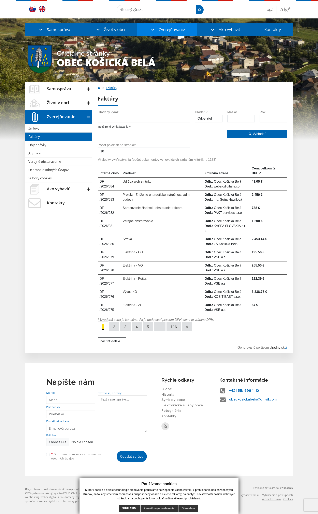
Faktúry (34, 136)
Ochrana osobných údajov (48, 170)
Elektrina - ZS (132, 305)
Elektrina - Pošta (134, 278)
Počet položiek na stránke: (117, 145)
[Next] (187, 327)
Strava (127, 239)
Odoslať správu (131, 456)
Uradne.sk (277, 347)
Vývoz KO (130, 291)
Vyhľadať (257, 134)
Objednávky (37, 145)
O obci (166, 389)
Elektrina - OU (133, 252)
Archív (34, 153)
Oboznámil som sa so (76, 456)
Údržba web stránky (137, 181)
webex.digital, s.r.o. (52, 497)
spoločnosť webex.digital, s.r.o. (43, 501)
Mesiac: (232, 112)
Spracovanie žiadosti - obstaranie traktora (153, 208)
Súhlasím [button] (129, 508)
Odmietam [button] (188, 508)
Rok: (263, 112)
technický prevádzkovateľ (78, 501)
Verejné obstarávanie (44, 161)
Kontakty (272, 29)
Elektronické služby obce (182, 405)
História (167, 394)
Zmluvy (33, 128)
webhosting (32, 497)
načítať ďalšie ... (112, 341)
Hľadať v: (201, 112)
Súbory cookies (40, 178)
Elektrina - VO (133, 265)
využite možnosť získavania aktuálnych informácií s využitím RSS (65, 489)
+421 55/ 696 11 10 (244, 391)
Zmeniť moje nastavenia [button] (159, 508)
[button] (53, 29)
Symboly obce (173, 400)
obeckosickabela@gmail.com (253, 399)
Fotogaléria (171, 411)
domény (69, 497)
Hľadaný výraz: (108, 112)
